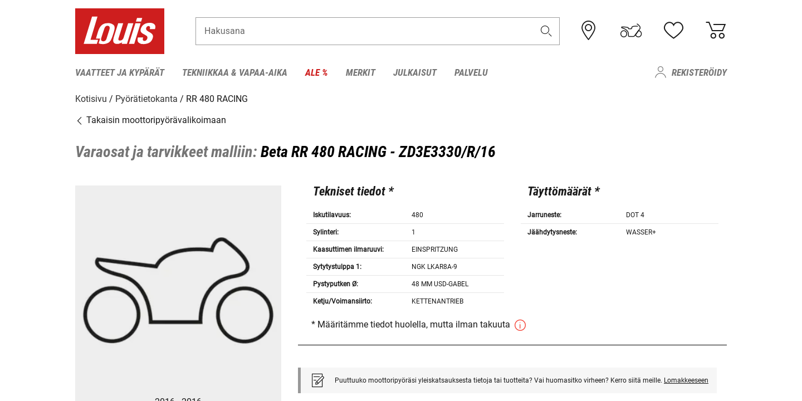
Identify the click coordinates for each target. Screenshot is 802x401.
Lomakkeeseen (686, 380)
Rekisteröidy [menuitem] (699, 72)
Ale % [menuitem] (316, 72)
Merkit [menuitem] (360, 72)
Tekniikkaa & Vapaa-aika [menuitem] (234, 72)
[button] (546, 31)
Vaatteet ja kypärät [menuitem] (119, 72)
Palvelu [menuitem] (471, 72)
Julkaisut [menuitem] (415, 72)
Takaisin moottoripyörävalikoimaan (150, 119)
